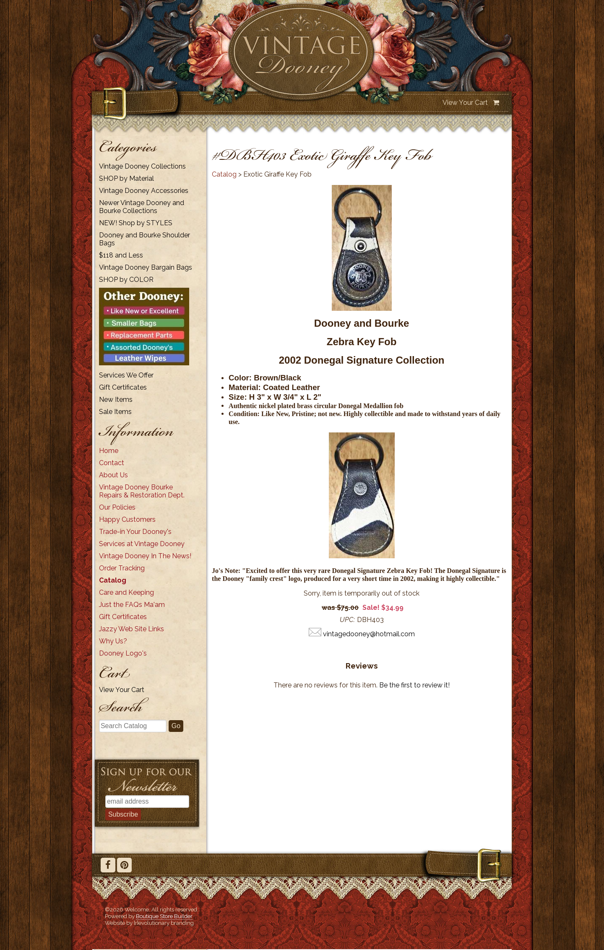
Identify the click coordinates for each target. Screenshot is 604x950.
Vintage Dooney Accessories (143, 191)
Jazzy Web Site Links (131, 629)
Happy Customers (127, 519)
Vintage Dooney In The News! (145, 556)
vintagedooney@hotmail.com (369, 634)
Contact (111, 463)
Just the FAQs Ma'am (132, 605)
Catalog (112, 580)
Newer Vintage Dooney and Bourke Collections (141, 207)
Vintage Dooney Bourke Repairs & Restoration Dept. (142, 491)
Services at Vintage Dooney (142, 544)
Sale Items (115, 412)
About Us (113, 475)
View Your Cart (465, 103)
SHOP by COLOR (126, 280)
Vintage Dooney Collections (142, 166)
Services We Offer (126, 375)
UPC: (347, 620)
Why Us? (113, 641)
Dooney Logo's (123, 653)
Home (108, 451)
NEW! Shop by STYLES (135, 223)
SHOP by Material (126, 178)
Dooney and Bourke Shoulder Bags (144, 239)
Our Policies (117, 507)
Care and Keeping (126, 592)
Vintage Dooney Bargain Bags (145, 267)
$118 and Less (121, 255)
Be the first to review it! (414, 685)
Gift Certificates (123, 387)
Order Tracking (122, 568)
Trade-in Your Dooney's (135, 532)
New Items (116, 399)
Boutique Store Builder (164, 916)
